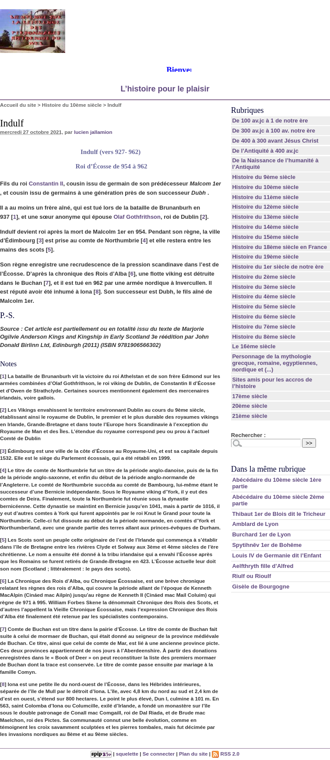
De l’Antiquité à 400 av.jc (265, 150)
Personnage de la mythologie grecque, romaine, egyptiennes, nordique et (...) (274, 363)
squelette (127, 753)
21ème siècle (249, 416)
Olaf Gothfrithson (137, 217)
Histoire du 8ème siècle (263, 336)
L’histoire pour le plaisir (164, 88)
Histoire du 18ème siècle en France (279, 247)
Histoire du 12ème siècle (265, 206)
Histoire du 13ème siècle (265, 217)
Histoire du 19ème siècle (265, 256)
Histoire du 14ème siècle (265, 227)
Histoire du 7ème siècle (263, 326)
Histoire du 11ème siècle (265, 197)
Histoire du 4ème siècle (263, 296)
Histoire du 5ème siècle (263, 306)
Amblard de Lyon (255, 524)
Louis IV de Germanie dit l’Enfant (276, 555)
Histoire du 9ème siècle (263, 177)
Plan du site (193, 753)
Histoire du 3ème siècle (263, 287)
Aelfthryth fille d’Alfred (262, 566)
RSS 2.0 (225, 753)
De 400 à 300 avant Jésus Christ (275, 140)
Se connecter (159, 753)
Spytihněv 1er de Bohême (267, 545)
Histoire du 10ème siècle (72, 105)
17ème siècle (249, 396)
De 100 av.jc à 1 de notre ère (270, 120)
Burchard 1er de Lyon (261, 534)
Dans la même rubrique (268, 469)
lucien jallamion (93, 132)
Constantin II (46, 183)
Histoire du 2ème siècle (263, 276)
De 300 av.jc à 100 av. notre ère (273, 130)
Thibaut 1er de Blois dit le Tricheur (278, 514)
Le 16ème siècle (253, 346)
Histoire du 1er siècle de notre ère (277, 266)
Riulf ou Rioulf (251, 576)
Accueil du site (18, 105)
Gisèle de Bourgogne (260, 586)
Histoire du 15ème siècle (265, 237)
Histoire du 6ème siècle (263, 316)
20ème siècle (249, 406)
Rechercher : (248, 435)
